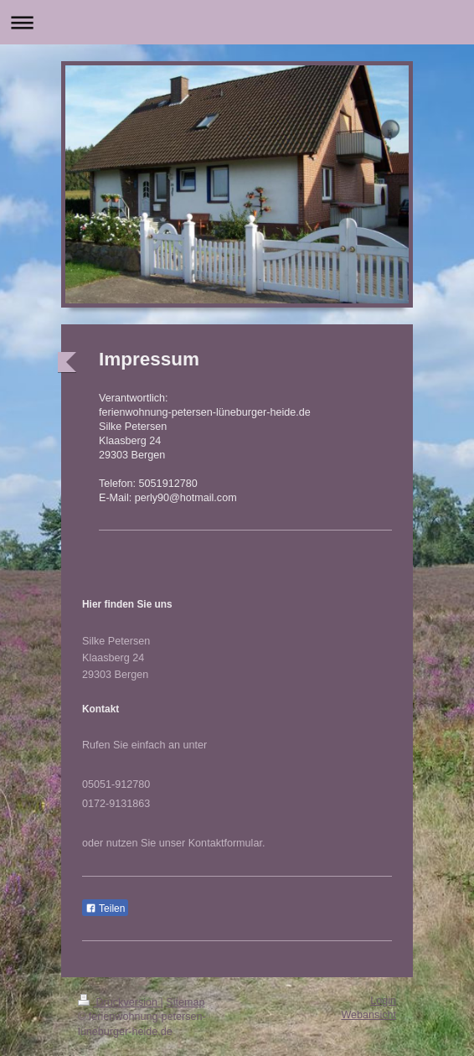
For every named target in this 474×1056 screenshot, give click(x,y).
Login (383, 1001)
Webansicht (368, 1015)
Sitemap (185, 1002)
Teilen (105, 908)
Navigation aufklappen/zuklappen (237, 22)
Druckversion (119, 1002)
